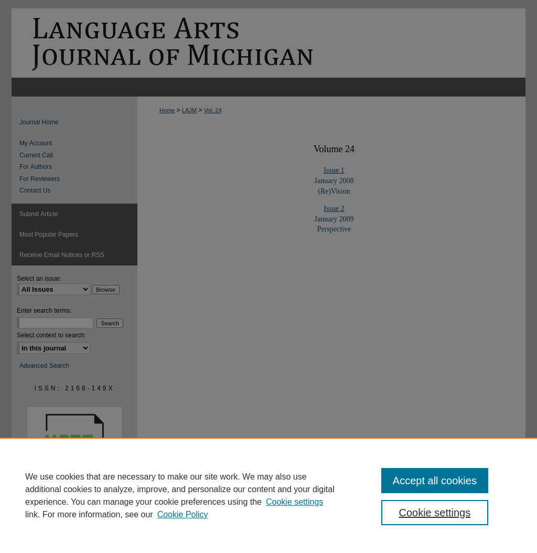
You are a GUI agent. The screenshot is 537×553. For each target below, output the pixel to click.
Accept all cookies (435, 480)
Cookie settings (294, 501)
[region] (268, 495)
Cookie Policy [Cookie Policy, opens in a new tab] (182, 514)
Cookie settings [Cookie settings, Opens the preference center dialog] (434, 512)
